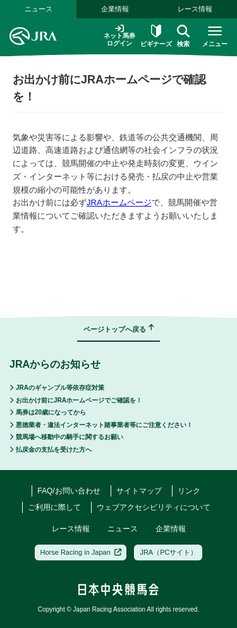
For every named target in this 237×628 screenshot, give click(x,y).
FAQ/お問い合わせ (68, 490)
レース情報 (195, 9)
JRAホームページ (119, 202)
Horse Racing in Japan (81, 552)
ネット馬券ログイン (119, 36)
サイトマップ (139, 490)
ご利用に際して (54, 507)
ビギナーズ (156, 36)
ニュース (38, 9)
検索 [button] (183, 36)
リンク (189, 490)
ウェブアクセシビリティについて (153, 507)
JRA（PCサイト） (168, 552)
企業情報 (115, 9)
